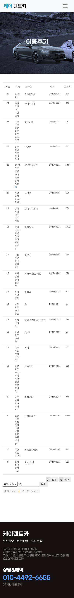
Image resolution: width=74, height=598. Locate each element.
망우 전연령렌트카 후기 (17, 152)
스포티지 (29, 366)
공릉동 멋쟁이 (31, 449)
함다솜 (28, 292)
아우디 (28, 255)
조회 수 (67, 86)
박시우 (28, 193)
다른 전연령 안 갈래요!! (17, 261)
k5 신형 (17, 95)
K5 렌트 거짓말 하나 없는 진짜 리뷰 (17, 174)
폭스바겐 (29, 122)
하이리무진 (30, 103)
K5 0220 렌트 (31, 165)
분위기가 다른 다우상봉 (17, 214)
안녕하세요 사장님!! (17, 197)
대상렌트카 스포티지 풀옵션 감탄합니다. (17, 378)
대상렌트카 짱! (17, 452)
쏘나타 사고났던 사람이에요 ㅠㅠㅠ (17, 237)
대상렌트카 (30, 415)
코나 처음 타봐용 (17, 337)
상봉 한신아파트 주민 (35, 320)
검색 (43, 484)
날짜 (52, 86)
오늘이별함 (30, 94)
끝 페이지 (32, 491)
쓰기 (51, 479)
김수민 (28, 332)
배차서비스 (17, 323)
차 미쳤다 (29, 462)
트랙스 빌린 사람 (33, 273)
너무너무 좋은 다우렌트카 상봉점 (17, 131)
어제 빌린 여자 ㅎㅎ (17, 467)
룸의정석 (29, 227)
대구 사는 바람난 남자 (17, 353)
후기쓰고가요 (17, 295)
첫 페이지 (10, 491)
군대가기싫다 (31, 208)
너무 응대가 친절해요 (17, 403)
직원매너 (29, 397)
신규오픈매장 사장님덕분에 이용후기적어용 (17, 429)
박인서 (28, 146)
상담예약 (22, 541)
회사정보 (8, 541)
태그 (64, 479)
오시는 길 (37, 541)
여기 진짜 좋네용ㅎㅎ (17, 279)
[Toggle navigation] (65, 5)
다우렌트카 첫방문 (17, 309)
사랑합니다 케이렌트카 (17, 109)
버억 (27, 347)
